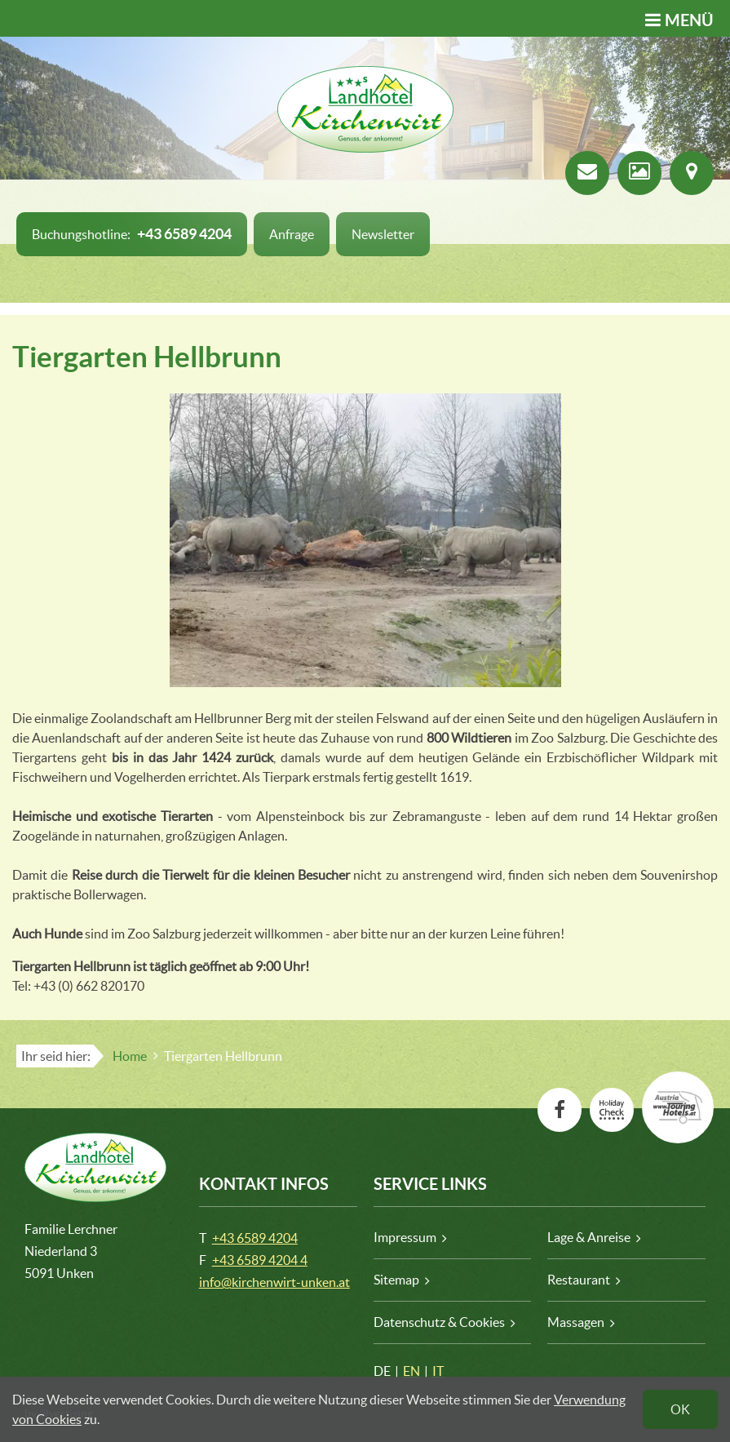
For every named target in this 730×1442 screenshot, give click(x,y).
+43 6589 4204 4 (259, 1260)
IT (438, 1371)
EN (411, 1371)
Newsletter (383, 234)
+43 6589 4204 (255, 1238)
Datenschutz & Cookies (439, 1322)
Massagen (575, 1322)
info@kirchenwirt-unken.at (274, 1282)
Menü (689, 20)
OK (680, 1409)
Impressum (405, 1237)
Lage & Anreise (588, 1237)
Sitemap (396, 1279)
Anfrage (291, 234)
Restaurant (578, 1279)
